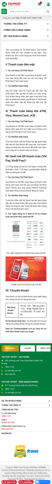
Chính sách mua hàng (26, 30)
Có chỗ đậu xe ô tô (11, 370)
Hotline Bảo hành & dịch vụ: (13, 427)
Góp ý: (7, 421)
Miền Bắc (10, 348)
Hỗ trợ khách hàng (26, 36)
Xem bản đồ (8, 374)
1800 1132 (7, 367)
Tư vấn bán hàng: (9, 414)
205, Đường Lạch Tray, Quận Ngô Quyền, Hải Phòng (22, 362)
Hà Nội (27, 348)
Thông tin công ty (26, 24)
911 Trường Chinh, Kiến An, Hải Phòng (19, 385)
